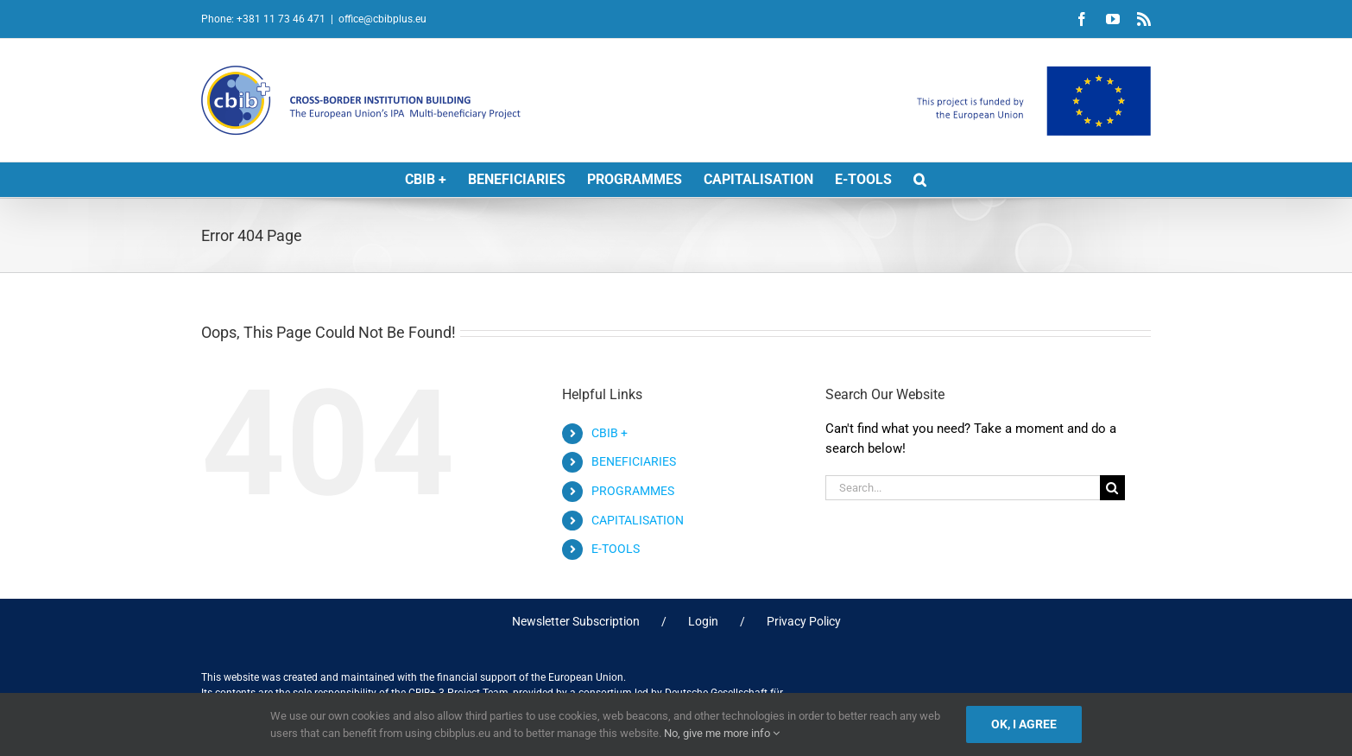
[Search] (1112, 487)
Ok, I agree (1024, 724)
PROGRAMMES (632, 491)
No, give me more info (722, 733)
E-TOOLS (615, 549)
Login (703, 621)
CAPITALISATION (637, 520)
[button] (919, 179)
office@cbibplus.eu (382, 19)
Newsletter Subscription (576, 621)
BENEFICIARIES (633, 461)
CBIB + (609, 433)
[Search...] (962, 487)
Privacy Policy (804, 621)
